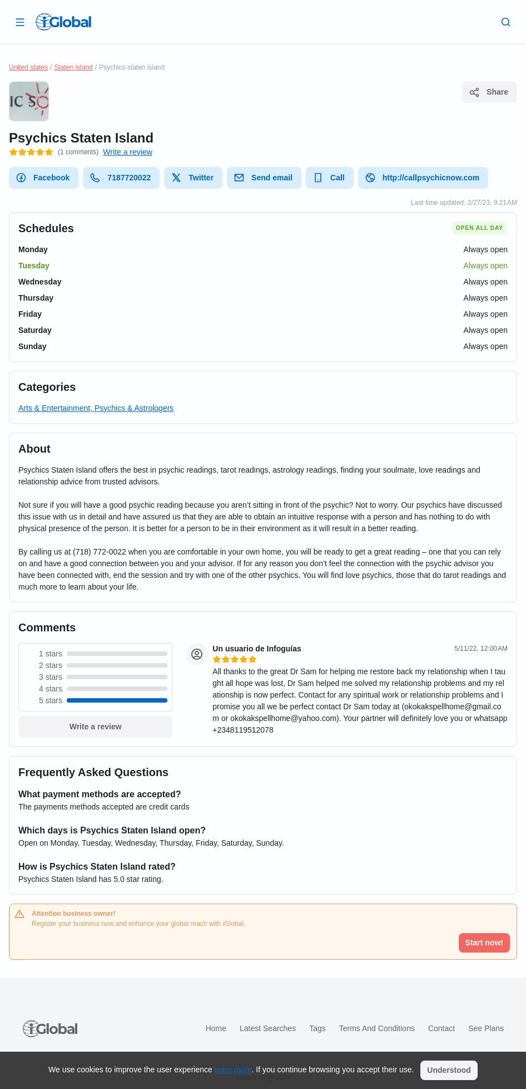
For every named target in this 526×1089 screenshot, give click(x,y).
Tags (317, 1028)
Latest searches (268, 1028)
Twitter (192, 177)
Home (216, 1028)
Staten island (73, 67)
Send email (263, 177)
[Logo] (63, 22)
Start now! (484, 942)
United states (28, 67)
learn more (233, 1069)
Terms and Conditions (377, 1028)
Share (488, 92)
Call (328, 177)
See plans (486, 1028)
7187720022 (120, 177)
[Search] (506, 22)
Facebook (43, 177)
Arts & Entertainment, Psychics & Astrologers (95, 408)
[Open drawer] (20, 22)
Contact (441, 1028)
